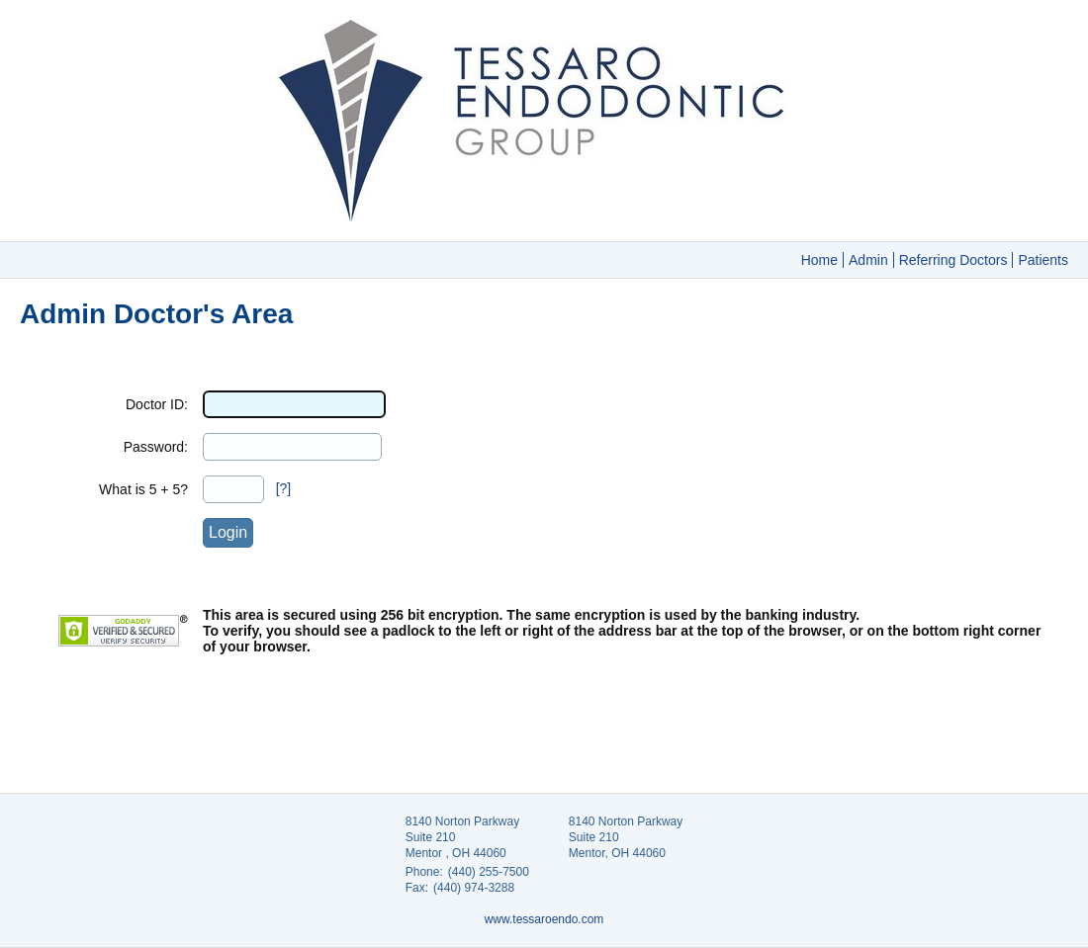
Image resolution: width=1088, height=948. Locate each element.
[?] (284, 488)
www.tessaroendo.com (544, 919)
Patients (1043, 260)
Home (819, 260)
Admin (868, 260)
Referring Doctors (953, 260)
